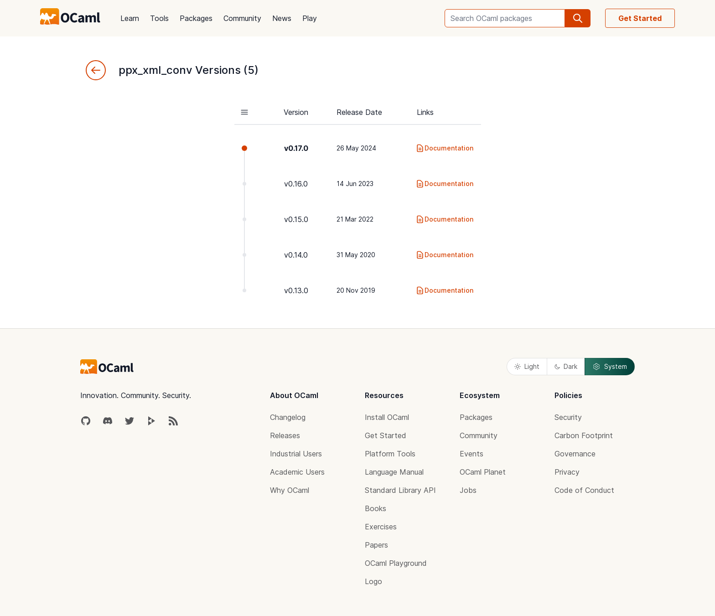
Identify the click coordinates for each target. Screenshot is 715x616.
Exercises (381, 526)
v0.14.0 (296, 254)
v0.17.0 (296, 148)
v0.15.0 (296, 219)
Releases (285, 435)
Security (568, 417)
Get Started (640, 18)
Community (242, 18)
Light (526, 366)
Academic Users (297, 471)
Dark (565, 366)
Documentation (444, 148)
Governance (575, 453)
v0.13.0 (296, 290)
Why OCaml (289, 490)
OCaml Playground (396, 563)
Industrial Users (296, 453)
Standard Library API (400, 490)
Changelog (288, 417)
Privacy (567, 471)
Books (375, 508)
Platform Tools (390, 453)
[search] (578, 18)
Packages (196, 18)
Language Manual (394, 471)
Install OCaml (387, 417)
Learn (129, 18)
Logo (373, 581)
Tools (159, 18)
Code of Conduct (584, 490)
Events (471, 453)
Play (309, 18)
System (609, 366)
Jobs (468, 490)
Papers (376, 544)
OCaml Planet (483, 471)
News (281, 18)
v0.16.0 (296, 183)
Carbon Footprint (583, 435)
